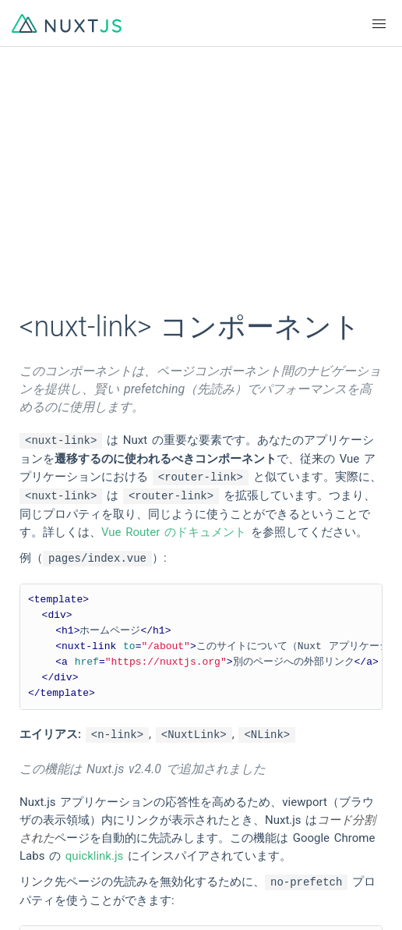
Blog (212, 864)
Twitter (219, 836)
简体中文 (46, 721)
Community (53, 836)
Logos (217, 808)
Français (223, 693)
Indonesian (51, 777)
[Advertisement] (201, 187)
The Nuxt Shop (62, 893)
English (42, 693)
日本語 (218, 721)
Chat (35, 864)
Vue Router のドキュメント (173, 532)
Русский (223, 749)
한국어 (40, 749)
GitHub (41, 808)
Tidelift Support (241, 893)
